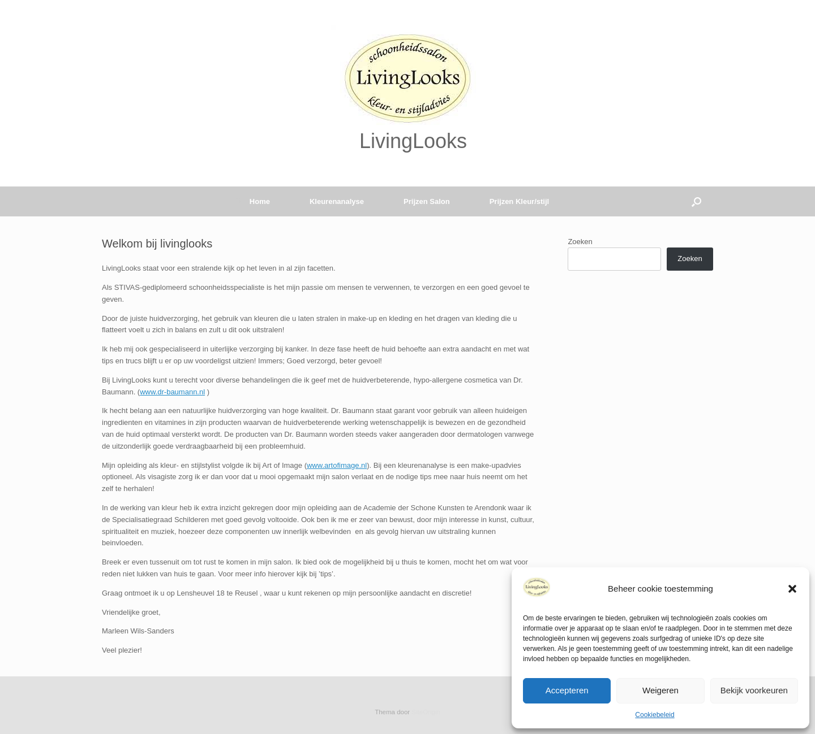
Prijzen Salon (427, 201)
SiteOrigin (425, 712)
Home (251, 201)
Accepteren (567, 690)
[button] (792, 588)
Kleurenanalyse (337, 201)
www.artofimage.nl (337, 465)
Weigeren (660, 690)
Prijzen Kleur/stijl (519, 201)
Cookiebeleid (654, 715)
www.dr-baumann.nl (172, 392)
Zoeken (580, 241)
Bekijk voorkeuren (754, 690)
